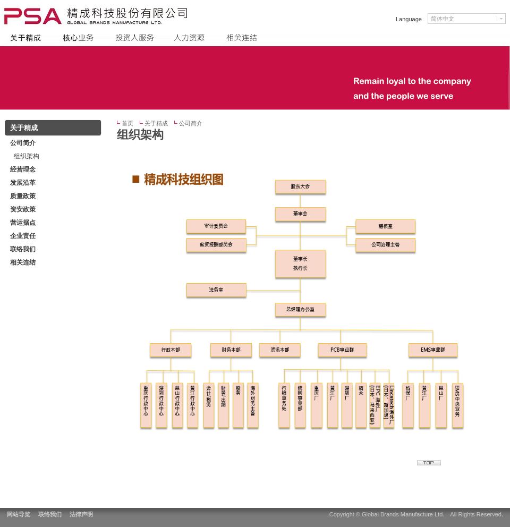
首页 (127, 123)
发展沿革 (23, 182)
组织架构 (26, 156)
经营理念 (23, 169)
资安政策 (23, 209)
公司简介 (190, 123)
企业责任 (23, 236)
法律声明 (81, 514)
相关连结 (23, 262)
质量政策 (23, 196)
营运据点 (23, 222)
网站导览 (18, 514)
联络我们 (50, 514)
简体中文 (442, 18)
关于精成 (156, 123)
